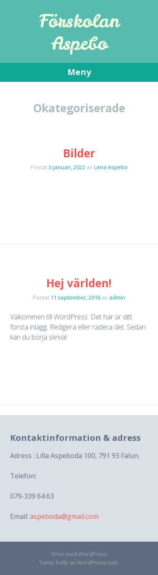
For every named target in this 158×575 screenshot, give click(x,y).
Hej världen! (79, 283)
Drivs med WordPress (79, 554)
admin (117, 297)
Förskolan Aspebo (79, 32)
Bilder (79, 153)
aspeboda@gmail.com (64, 516)
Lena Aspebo (111, 167)
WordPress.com (97, 562)
